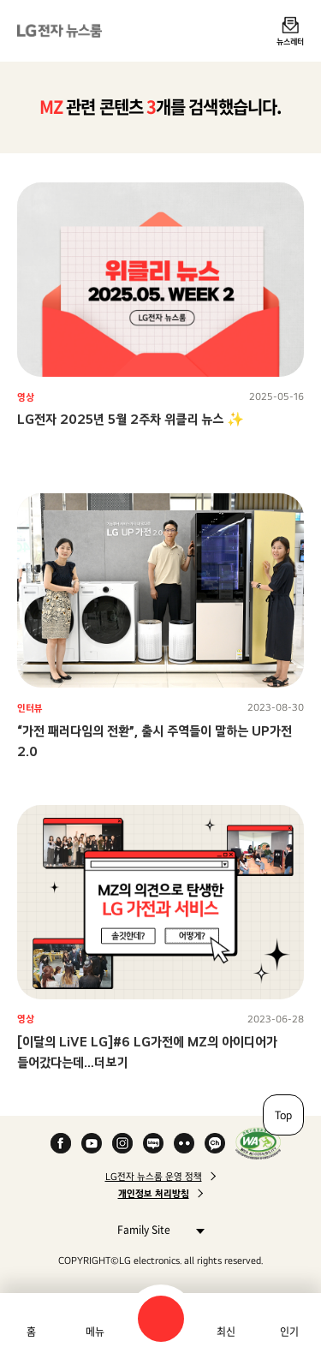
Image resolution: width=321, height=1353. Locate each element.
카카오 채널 (215, 1143)
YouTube (91, 1143)
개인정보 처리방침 (153, 1194)
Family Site (156, 1229)
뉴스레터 (290, 41)
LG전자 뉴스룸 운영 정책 (153, 1177)
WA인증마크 (258, 1143)
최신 (226, 1331)
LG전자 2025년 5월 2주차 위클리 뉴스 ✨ (130, 419)
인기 (289, 1331)
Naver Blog (153, 1143)
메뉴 (95, 1331)
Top (283, 1115)
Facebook (61, 1143)
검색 (161, 1319)
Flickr (184, 1143)
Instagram (122, 1143)
